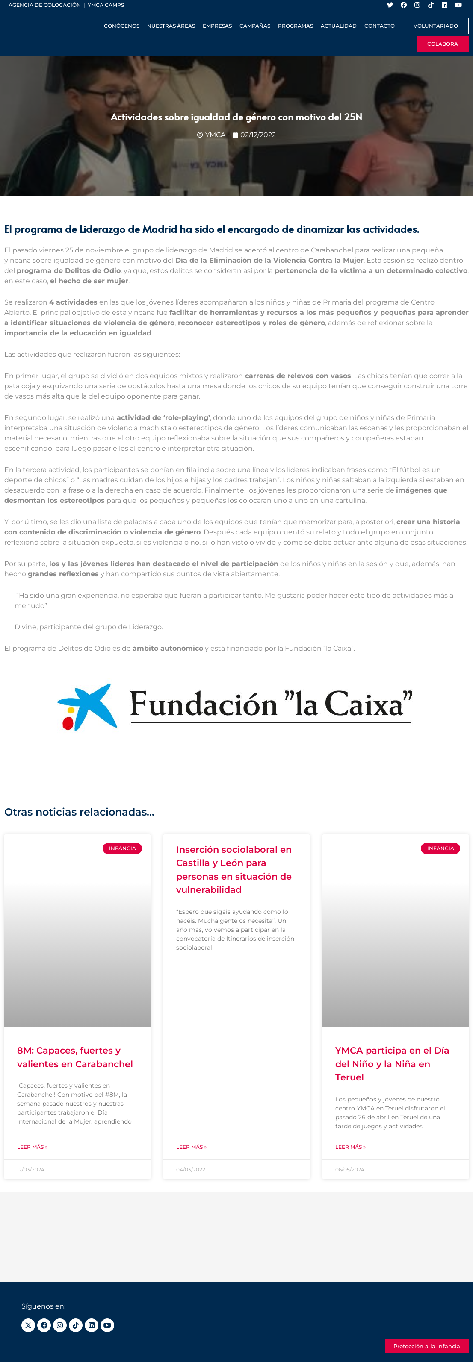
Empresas (217, 26)
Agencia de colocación (45, 5)
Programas (295, 26)
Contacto (379, 26)
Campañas (254, 26)
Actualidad (339, 26)
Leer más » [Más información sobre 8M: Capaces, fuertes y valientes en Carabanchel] (32, 1147)
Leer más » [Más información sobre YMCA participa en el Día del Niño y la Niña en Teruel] (350, 1147)
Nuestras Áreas (171, 26)
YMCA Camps (106, 5)
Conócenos (121, 26)
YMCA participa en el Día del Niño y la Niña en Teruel (392, 1064)
